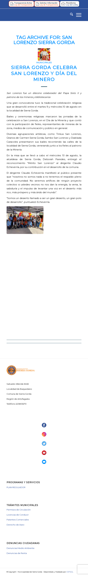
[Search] (70, 15)
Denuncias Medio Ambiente (20, 548)
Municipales (44, 62)
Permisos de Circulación (19, 509)
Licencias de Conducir (18, 514)
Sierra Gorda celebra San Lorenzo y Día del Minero (44, 73)
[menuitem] (70, 15)
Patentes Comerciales (18, 519)
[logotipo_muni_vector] (36, 15)
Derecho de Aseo (15, 524)
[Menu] (77, 15)
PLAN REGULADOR (16, 487)
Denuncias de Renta (17, 553)
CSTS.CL (70, 572)
